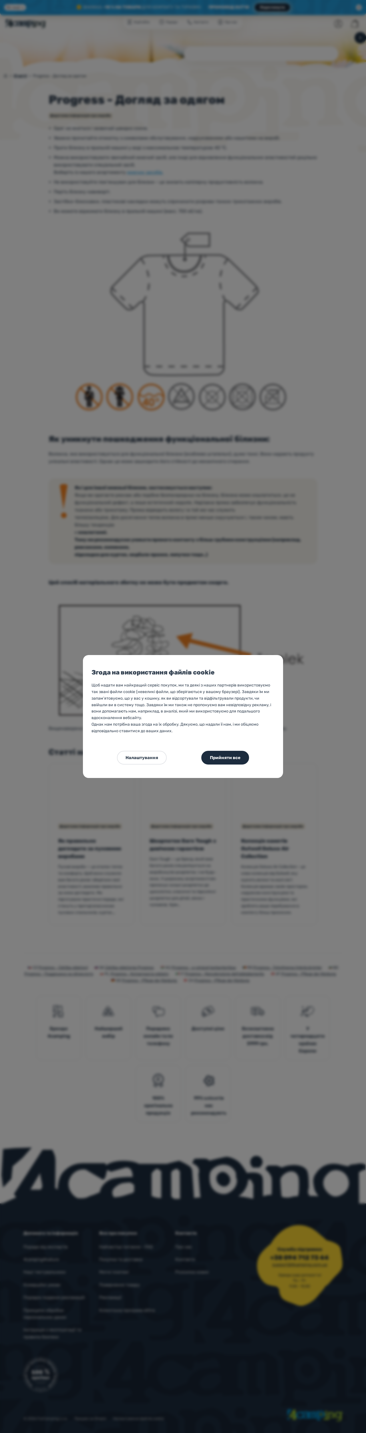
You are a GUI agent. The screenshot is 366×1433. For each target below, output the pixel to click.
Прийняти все (225, 757)
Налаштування (142, 757)
